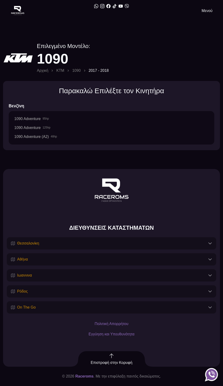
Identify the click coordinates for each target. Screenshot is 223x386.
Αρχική (42, 70)
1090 (76, 70)
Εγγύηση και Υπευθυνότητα (112, 334)
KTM (60, 70)
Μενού (207, 11)
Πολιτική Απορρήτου (111, 324)
